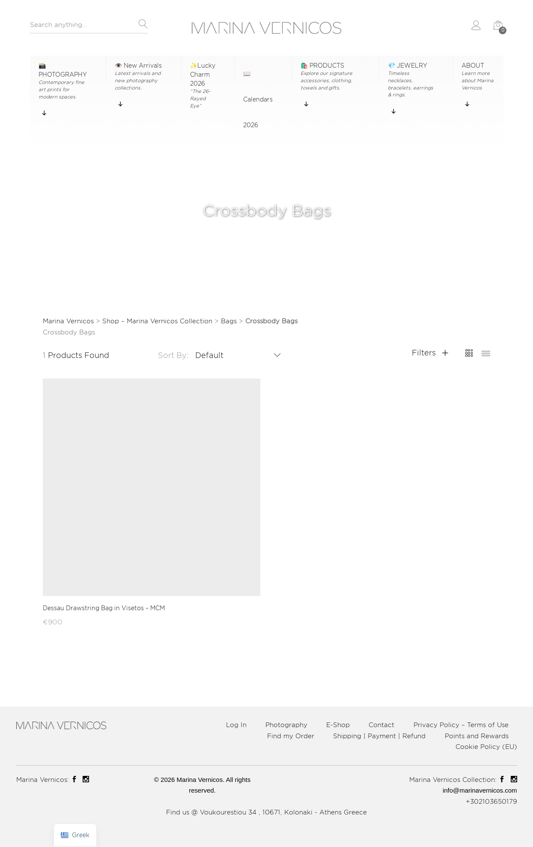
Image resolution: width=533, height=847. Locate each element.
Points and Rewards (477, 736)
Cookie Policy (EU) (486, 746)
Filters (430, 352)
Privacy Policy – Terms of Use (461, 724)
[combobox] (89, 27)
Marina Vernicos (68, 321)
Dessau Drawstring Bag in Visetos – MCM (104, 608)
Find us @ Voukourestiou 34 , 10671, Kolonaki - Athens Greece (266, 812)
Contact (381, 724)
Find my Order (290, 736)
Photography (286, 724)
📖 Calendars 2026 (258, 75)
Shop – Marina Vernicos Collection (157, 321)
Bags (229, 321)
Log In (236, 724)
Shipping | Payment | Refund (379, 736)
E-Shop (338, 724)
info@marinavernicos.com (480, 790)
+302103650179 (491, 801)
